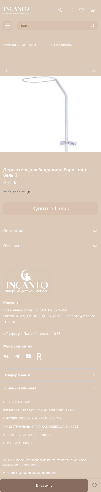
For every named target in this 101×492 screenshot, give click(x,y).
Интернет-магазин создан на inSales (29, 472)
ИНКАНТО (30, 45)
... (46, 45)
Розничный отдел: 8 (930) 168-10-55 (35, 310)
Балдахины (63, 45)
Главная (9, 45)
